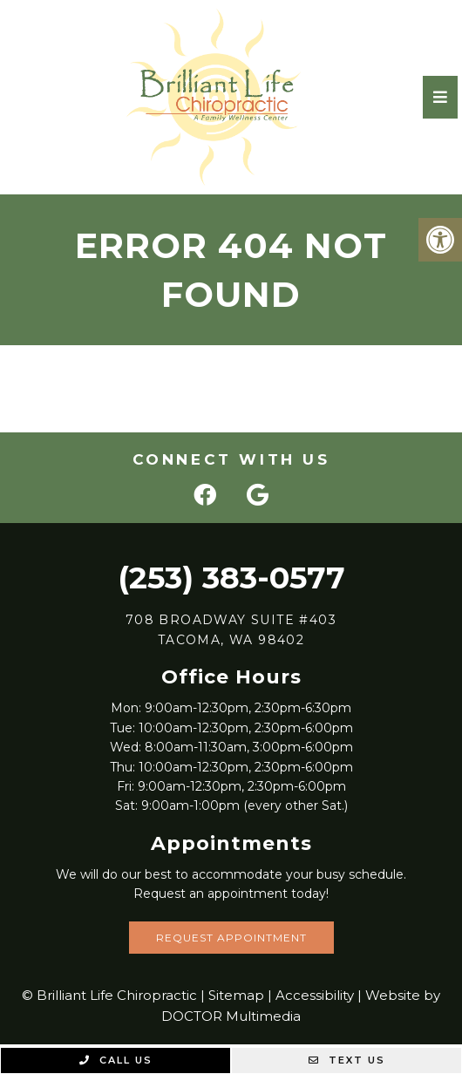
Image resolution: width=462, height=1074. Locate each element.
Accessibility (314, 995)
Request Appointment (231, 937)
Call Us (116, 1060)
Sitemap (236, 995)
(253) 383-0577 (231, 577)
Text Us (347, 1060)
